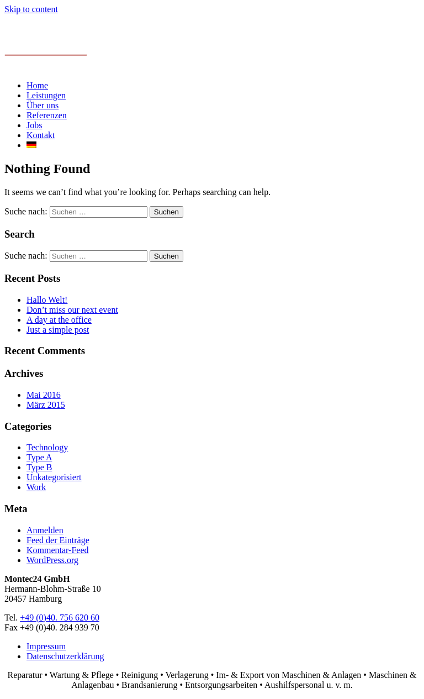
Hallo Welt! (46, 299)
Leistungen (46, 95)
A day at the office (59, 319)
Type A (39, 457)
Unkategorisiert (54, 477)
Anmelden (44, 530)
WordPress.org (52, 560)
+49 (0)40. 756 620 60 (59, 617)
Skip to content (31, 9)
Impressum (46, 646)
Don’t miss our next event (72, 309)
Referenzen (46, 115)
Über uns (42, 105)
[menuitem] (31, 145)
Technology (47, 447)
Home (37, 85)
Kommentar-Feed (57, 550)
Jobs (34, 125)
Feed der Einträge (57, 540)
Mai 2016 (43, 395)
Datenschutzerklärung (65, 656)
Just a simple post (57, 329)
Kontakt (40, 135)
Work (36, 487)
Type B (39, 467)
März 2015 (45, 404)
